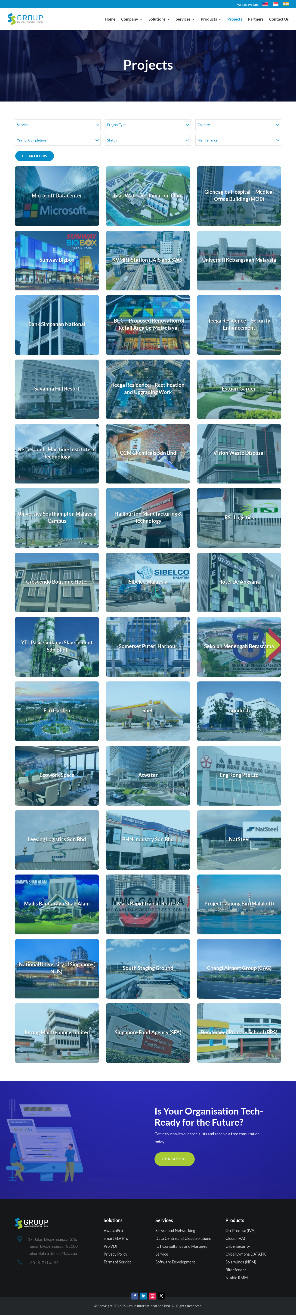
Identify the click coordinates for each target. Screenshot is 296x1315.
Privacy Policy (115, 1254)
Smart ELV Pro (116, 1238)
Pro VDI (110, 1246)
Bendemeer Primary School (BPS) (239, 1032)
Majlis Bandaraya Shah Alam (57, 903)
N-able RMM (236, 1277)
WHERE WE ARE (248, 4)
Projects (234, 20)
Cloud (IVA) (235, 1238)
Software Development (175, 1262)
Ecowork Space (57, 775)
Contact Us (279, 20)
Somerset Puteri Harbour (148, 646)
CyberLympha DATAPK (245, 1254)
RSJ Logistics (239, 517)
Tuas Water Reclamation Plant (148, 195)
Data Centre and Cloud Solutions (183, 1238)
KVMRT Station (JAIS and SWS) (148, 260)
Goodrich (239, 710)
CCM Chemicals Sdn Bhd (148, 453)
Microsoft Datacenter (57, 195)
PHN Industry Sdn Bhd (148, 839)
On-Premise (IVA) (240, 1230)
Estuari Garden (239, 388)
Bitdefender (235, 1269)
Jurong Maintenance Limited (57, 1032)
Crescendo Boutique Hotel (57, 582)
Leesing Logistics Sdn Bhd (57, 839)
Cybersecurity (237, 1246)
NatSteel (239, 839)
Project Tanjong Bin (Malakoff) (239, 903)
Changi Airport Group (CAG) (239, 968)
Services (183, 20)
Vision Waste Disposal (239, 453)
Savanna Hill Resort (57, 388)
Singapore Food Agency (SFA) (148, 1032)
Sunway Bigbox (57, 260)
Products (209, 20)
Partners (255, 20)
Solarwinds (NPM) (240, 1262)
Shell (148, 710)
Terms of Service (118, 1262)
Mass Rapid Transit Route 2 (148, 903)
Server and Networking (175, 1230)
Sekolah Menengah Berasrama (239, 646)
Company (129, 20)
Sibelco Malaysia (148, 582)
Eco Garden (56, 710)
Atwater (148, 775)
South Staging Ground (148, 968)
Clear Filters (34, 156)
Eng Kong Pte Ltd (239, 775)
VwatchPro (113, 1230)
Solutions (156, 20)
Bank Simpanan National (56, 324)
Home (110, 20)
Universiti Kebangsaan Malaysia (239, 260)
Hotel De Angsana (239, 582)
